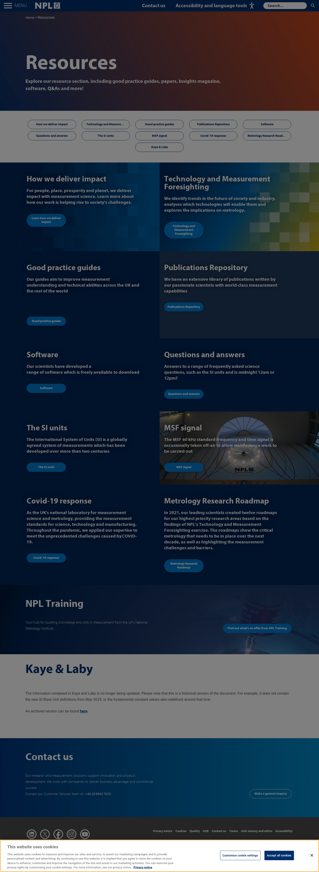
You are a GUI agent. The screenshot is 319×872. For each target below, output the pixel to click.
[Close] (312, 866)
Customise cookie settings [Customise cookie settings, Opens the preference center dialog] (240, 866)
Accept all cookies (279, 866)
